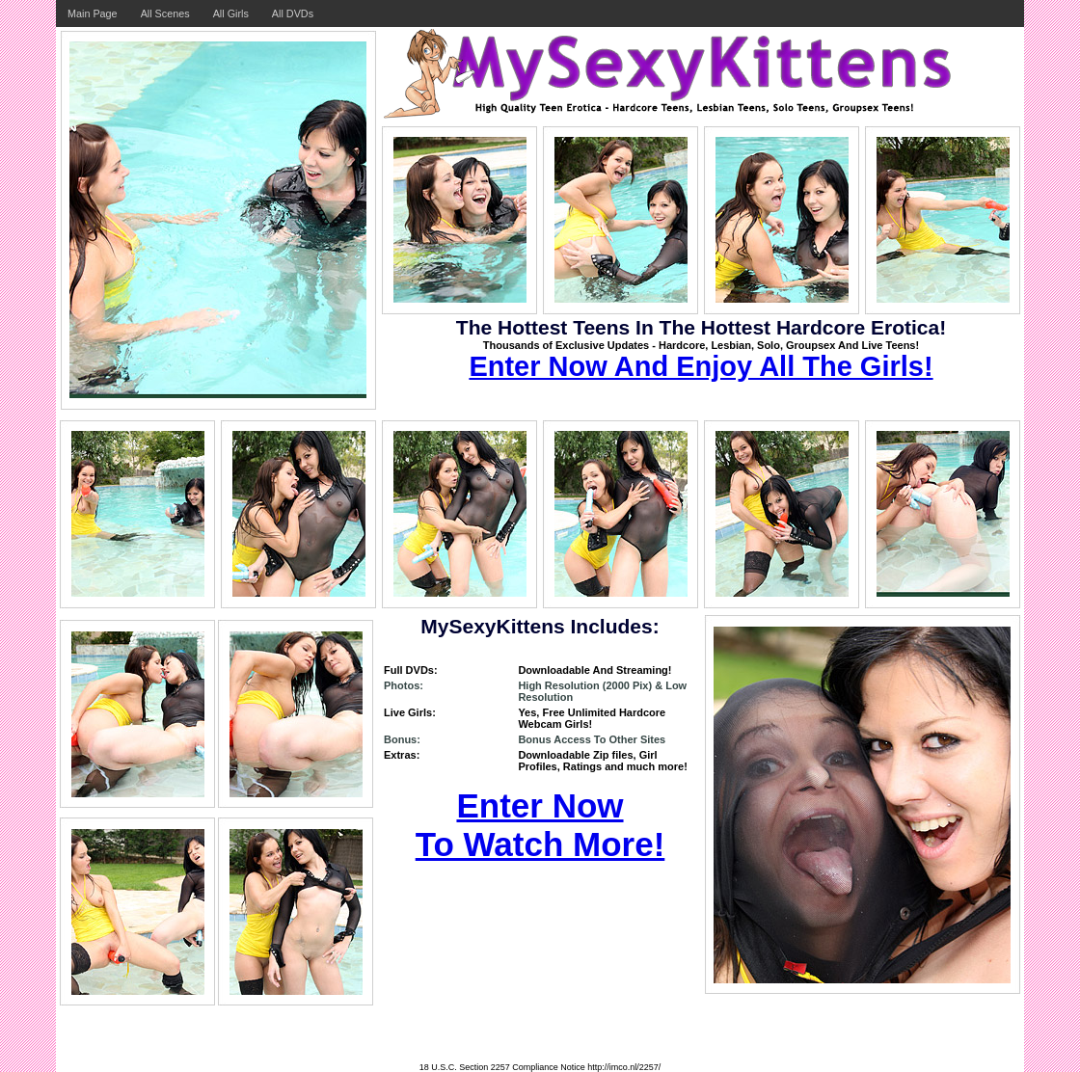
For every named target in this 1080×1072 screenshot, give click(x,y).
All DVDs (292, 13)
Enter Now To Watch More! (540, 825)
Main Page (93, 13)
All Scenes (165, 13)
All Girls (231, 13)
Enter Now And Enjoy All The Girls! (700, 366)
